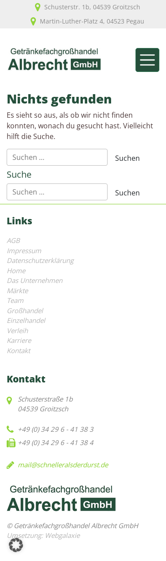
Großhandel (25, 310)
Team (15, 300)
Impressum (24, 250)
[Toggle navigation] (147, 60)
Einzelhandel (26, 320)
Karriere (19, 340)
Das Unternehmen (34, 280)
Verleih (17, 330)
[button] (16, 545)
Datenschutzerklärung (40, 260)
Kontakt (18, 350)
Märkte (17, 290)
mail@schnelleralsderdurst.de (63, 464)
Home (16, 270)
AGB (13, 240)
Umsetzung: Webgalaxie (43, 535)
